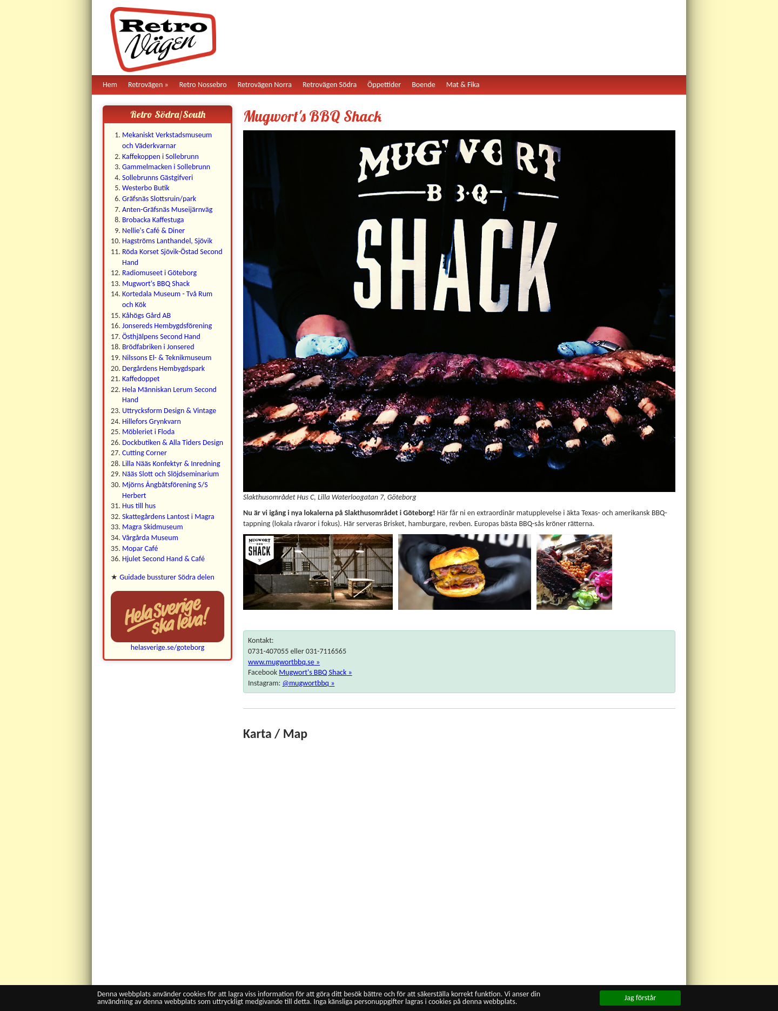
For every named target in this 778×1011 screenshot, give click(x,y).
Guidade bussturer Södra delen (166, 577)
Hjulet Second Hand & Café (163, 558)
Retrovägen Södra (330, 84)
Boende (423, 84)
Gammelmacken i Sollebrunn (166, 166)
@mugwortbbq (305, 683)
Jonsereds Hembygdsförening (167, 325)
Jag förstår (640, 997)
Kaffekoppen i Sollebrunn (160, 156)
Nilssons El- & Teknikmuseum (166, 357)
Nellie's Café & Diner (153, 230)
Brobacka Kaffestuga (153, 219)
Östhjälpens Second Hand (161, 336)
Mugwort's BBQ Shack (156, 283)
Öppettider (384, 84)
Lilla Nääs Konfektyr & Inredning (171, 463)
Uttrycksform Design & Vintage (169, 410)
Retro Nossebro (203, 84)
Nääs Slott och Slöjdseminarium (170, 473)
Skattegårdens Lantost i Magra (168, 516)
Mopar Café (140, 548)
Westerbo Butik (146, 187)
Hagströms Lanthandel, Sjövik (167, 240)
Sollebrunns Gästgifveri (157, 177)
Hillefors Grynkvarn (151, 421)
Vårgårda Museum (150, 537)
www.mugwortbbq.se (281, 662)
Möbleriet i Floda (148, 431)
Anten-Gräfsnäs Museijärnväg (167, 209)
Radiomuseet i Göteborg (159, 272)
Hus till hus (139, 505)
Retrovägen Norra (265, 84)
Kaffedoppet (140, 378)
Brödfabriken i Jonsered (158, 346)
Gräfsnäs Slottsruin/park (159, 198)
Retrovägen (145, 84)
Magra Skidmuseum (152, 526)
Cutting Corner (144, 452)
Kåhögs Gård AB (146, 315)
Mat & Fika (463, 84)
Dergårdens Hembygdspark (163, 368)
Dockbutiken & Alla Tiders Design (172, 442)
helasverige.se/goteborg (168, 647)
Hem (110, 84)
